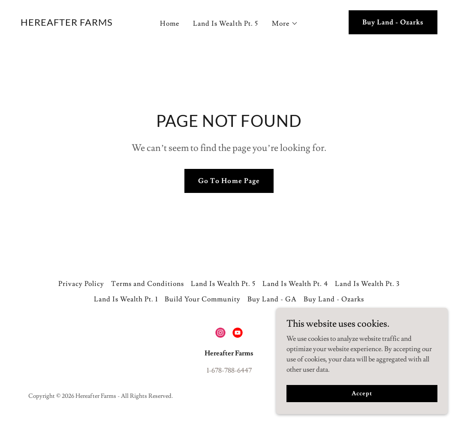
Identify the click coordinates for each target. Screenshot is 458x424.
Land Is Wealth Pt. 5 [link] (225, 23)
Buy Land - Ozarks (393, 22)
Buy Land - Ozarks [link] (334, 299)
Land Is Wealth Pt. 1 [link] (126, 299)
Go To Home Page (228, 181)
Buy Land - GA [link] (272, 299)
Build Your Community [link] (203, 299)
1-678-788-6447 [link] (229, 370)
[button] (285, 23)
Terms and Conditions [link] (147, 284)
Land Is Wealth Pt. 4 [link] (295, 284)
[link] (67, 23)
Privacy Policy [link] (81, 284)
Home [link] (169, 23)
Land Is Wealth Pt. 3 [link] (367, 284)
